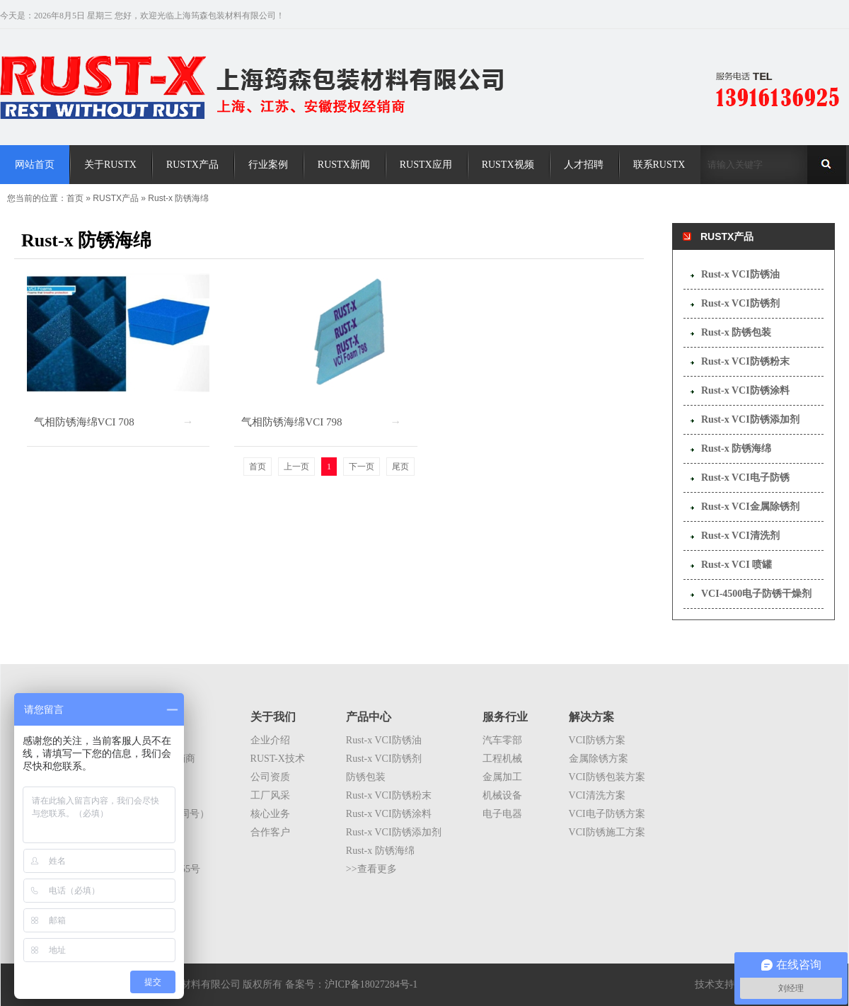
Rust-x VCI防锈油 (740, 274)
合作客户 (270, 832)
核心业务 (270, 813)
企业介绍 (270, 740)
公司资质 (270, 777)
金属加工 (502, 777)
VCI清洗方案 (597, 795)
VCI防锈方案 (597, 740)
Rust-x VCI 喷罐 (736, 564)
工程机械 (502, 758)
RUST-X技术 (277, 758)
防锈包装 (366, 777)
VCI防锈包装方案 (607, 777)
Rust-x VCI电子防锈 (745, 477)
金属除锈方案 (598, 758)
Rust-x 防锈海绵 (178, 198)
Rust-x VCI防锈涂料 (745, 390)
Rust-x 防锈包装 (736, 332)
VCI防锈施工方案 (607, 832)
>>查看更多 (371, 869)
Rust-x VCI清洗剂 (740, 535)
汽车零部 (502, 740)
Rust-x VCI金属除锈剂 (750, 506)
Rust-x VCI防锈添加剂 (750, 419)
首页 (75, 198)
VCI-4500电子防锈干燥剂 (756, 593)
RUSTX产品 (116, 198)
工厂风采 (270, 795)
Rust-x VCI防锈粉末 (745, 361)
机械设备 (502, 795)
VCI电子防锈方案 (607, 813)
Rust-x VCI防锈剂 (740, 303)
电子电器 (502, 813)
